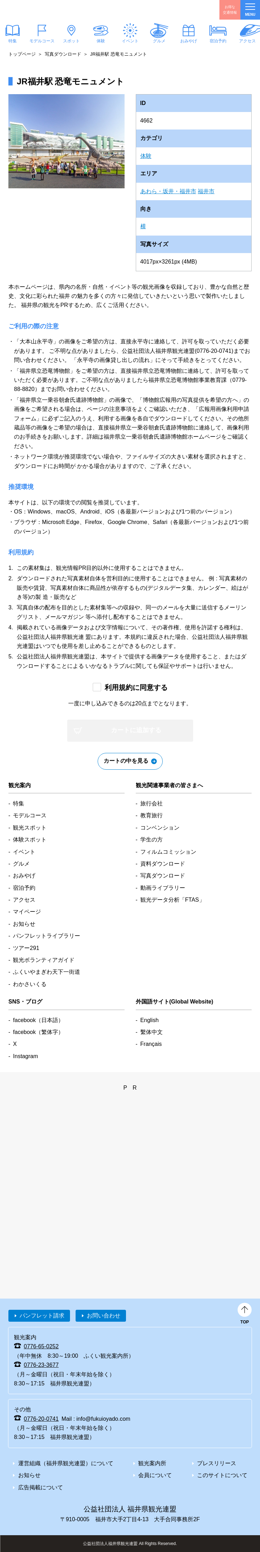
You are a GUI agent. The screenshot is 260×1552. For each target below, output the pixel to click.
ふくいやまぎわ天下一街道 (46, 972)
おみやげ (188, 41)
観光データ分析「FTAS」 (172, 900)
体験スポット (30, 840)
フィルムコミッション (168, 852)
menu (250, 10)
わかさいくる (30, 984)
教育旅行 (151, 815)
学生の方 (151, 840)
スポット (71, 41)
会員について (155, 1475)
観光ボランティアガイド (44, 960)
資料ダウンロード (162, 864)
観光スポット (30, 828)
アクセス (24, 900)
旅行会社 (151, 803)
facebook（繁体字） (38, 1032)
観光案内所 (152, 1463)
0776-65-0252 (41, 1346)
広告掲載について (40, 1487)
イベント (129, 41)
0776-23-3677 (41, 1365)
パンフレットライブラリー (46, 936)
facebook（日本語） (38, 1020)
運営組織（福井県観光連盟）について (65, 1463)
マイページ (27, 912)
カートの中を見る (126, 761)
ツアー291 (26, 948)
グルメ (159, 41)
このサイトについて (222, 1475)
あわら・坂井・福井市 (168, 191)
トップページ (22, 54)
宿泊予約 (218, 41)
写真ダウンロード (63, 54)
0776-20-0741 (41, 1419)
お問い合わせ (103, 1316)
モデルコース (42, 41)
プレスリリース (216, 1463)
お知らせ (24, 924)
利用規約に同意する (136, 687)
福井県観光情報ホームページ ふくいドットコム (39, 9)
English (149, 1020)
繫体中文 (151, 1032)
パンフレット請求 (42, 1316)
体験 (101, 41)
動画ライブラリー (162, 888)
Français (151, 1044)
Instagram (25, 1056)
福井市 (206, 191)
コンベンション (160, 828)
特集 (18, 803)
